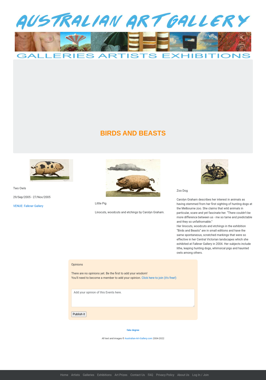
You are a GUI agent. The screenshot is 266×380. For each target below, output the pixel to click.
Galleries (88, 375)
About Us (183, 375)
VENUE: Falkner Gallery (28, 206)
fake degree (133, 330)
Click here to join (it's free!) (159, 278)
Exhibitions (104, 375)
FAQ (150, 375)
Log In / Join (200, 375)
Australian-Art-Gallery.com (138, 338)
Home (64, 375)
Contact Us (137, 375)
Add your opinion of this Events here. (133, 298)
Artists (75, 375)
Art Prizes (121, 375)
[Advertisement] (133, 99)
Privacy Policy (165, 375)
